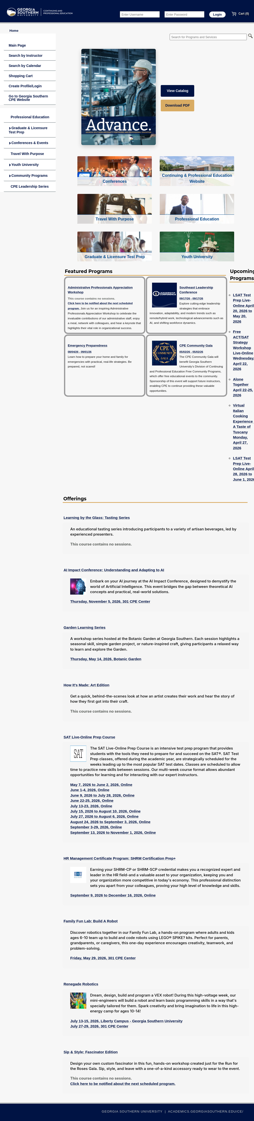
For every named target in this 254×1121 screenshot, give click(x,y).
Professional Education (29, 117)
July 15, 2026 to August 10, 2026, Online (105, 811)
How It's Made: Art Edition (86, 685)
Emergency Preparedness (87, 345)
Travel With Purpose (26, 154)
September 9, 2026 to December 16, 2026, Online (113, 895)
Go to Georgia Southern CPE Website (28, 98)
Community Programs (28, 176)
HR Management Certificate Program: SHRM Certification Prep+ (120, 858)
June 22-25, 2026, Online (91, 800)
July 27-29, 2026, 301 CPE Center (99, 1026)
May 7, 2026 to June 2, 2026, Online (101, 785)
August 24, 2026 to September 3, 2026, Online (110, 822)
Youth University (23, 165)
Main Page (17, 45)
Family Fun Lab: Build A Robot (91, 921)
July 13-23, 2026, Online (91, 806)
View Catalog (177, 91)
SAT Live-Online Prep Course (89, 737)
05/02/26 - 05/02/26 (191, 351)
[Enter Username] (140, 14)
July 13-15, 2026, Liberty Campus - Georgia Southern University (126, 1021)
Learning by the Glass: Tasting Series (97, 517)
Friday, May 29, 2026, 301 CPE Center (103, 958)
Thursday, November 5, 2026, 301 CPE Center (110, 601)
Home (13, 30)
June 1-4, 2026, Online (89, 790)
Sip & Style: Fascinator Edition (91, 1052)
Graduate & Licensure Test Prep (28, 130)
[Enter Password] (184, 14)
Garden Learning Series (84, 627)
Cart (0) (240, 13)
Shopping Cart (20, 76)
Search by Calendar (25, 66)
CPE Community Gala (196, 345)
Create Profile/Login (25, 86)
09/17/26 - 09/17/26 (191, 298)
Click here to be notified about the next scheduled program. (122, 1084)
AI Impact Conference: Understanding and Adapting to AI (114, 570)
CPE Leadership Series (29, 186)
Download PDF (177, 105)
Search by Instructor (25, 56)
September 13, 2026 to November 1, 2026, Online (113, 832)
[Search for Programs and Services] (208, 37)
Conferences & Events (28, 143)
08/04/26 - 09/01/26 (80, 351)
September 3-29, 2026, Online (96, 827)
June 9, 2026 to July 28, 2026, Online (102, 795)
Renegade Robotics (81, 984)
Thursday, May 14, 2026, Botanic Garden (105, 659)
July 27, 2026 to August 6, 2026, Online (104, 816)
